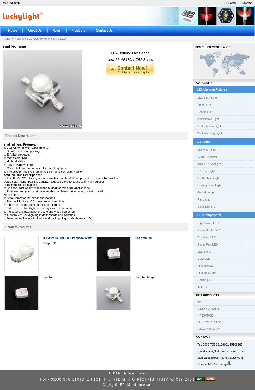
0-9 (192, 379)
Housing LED (206, 280)
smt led (48, 277)
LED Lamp (204, 251)
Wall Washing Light (209, 133)
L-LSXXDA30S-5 (208, 308)
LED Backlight (206, 272)
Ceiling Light (205, 111)
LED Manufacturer (122, 373)
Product (19, 38)
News (57, 30)
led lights (203, 141)
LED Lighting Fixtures (212, 89)
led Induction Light (209, 126)
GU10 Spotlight (207, 156)
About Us (35, 30)
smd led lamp (144, 277)
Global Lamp (205, 192)
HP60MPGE (205, 315)
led (199, 301)
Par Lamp (203, 199)
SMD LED (59, 38)
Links (142, 373)
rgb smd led (143, 237)
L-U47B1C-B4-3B (208, 329)
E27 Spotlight (206, 171)
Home (232, 2)
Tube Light (204, 104)
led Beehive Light (208, 178)
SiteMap (247, 2)
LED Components (38, 38)
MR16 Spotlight (207, 149)
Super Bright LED (208, 230)
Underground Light (209, 185)
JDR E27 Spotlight (209, 164)
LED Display (205, 265)
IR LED (202, 287)
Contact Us (104, 30)
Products (78, 30)
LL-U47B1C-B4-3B (209, 322)
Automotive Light (208, 119)
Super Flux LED (207, 244)
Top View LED (206, 237)
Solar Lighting (206, 206)
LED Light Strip (207, 97)
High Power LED (208, 223)
